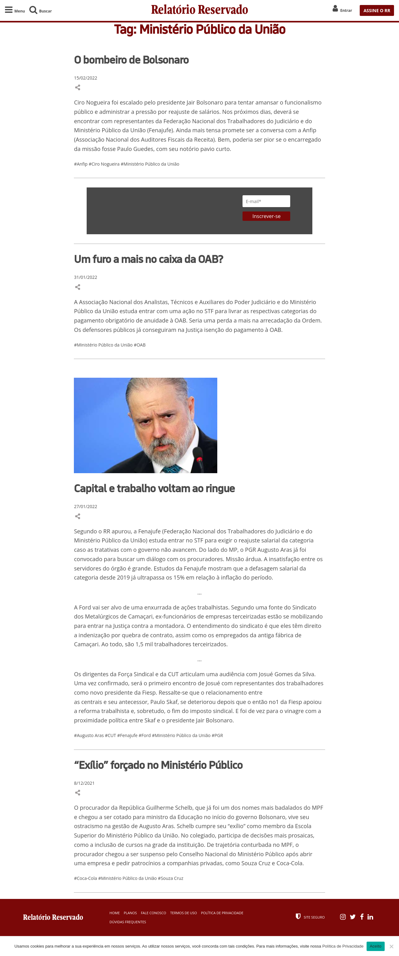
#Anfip (81, 165)
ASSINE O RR (376, 10)
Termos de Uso (183, 914)
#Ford (145, 737)
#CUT (111, 737)
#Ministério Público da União (150, 165)
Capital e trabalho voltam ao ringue (154, 489)
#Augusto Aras (89, 737)
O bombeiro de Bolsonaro (131, 61)
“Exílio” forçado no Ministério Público (158, 766)
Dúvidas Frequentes (127, 923)
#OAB (140, 346)
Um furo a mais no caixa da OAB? (148, 260)
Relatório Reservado (199, 10)
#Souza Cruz (170, 879)
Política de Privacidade (222, 914)
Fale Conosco (153, 914)
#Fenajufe (128, 737)
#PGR (217, 737)
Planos (130, 914)
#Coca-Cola (86, 879)
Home (114, 914)
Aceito (376, 946)
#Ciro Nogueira (105, 165)
